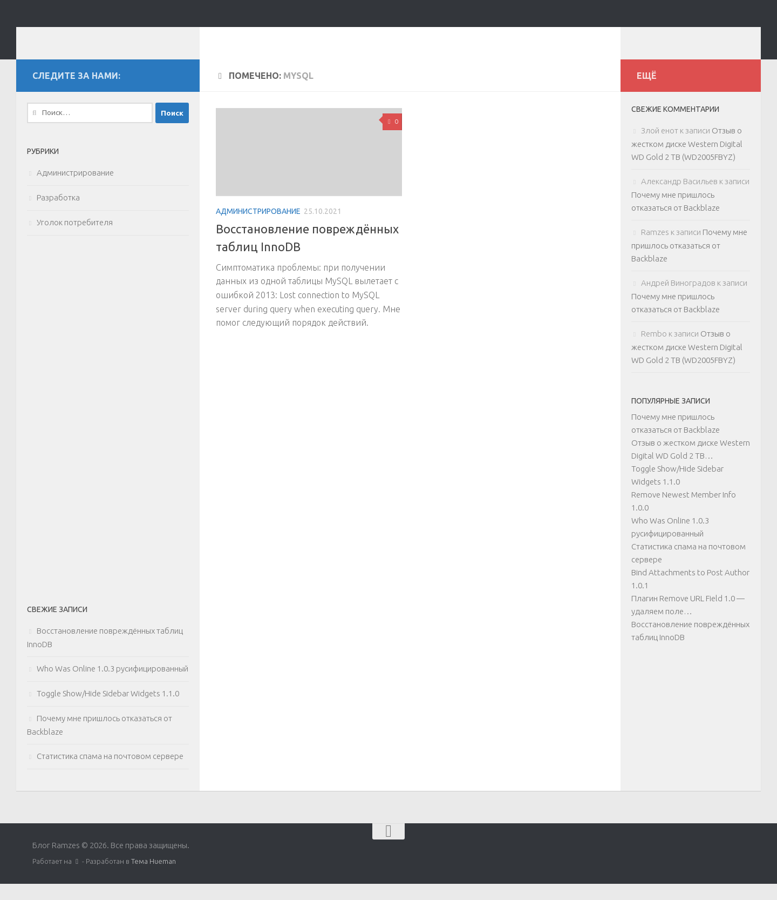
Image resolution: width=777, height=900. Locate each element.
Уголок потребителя (75, 238)
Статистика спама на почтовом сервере (110, 772)
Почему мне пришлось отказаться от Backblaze (689, 261)
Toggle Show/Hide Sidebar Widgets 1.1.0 (108, 709)
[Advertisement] (108, 435)
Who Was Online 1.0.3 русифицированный (112, 684)
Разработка (58, 213)
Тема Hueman (153, 877)
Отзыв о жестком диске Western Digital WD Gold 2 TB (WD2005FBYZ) (686, 160)
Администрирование (258, 227)
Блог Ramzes (100, 37)
